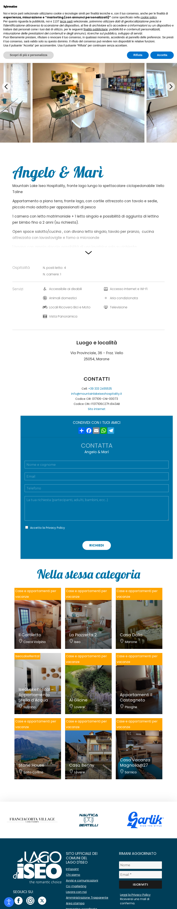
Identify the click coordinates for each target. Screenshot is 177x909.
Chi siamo (73, 875)
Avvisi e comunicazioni (82, 880)
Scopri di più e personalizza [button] (28, 55)
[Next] (170, 86)
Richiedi (96, 545)
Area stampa (75, 903)
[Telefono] (97, 488)
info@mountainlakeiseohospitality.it (96, 394)
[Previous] (6, 86)
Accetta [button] (162, 55)
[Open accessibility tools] (9, 902)
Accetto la (47, 528)
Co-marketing (76, 886)
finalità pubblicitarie (96, 29)
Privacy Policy (55, 528)
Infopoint (72, 869)
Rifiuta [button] (137, 55)
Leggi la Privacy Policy (135, 895)
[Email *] (140, 874)
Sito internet (96, 409)
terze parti (66, 21)
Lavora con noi (76, 892)
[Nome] (140, 865)
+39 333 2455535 (100, 389)
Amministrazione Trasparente (87, 898)
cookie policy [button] (149, 17)
